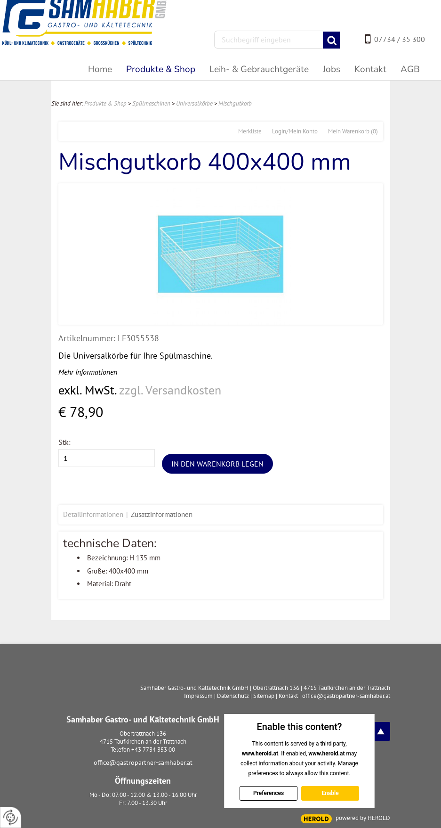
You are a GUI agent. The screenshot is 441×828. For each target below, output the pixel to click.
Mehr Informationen (87, 372)
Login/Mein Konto (295, 131)
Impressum (198, 696)
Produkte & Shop (105, 103)
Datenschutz (233, 696)
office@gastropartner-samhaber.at (143, 762)
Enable (329, 793)
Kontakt (288, 696)
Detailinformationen (93, 514)
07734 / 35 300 (399, 39)
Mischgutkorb (235, 103)
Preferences (268, 793)
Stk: (64, 442)
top (380, 731)
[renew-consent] (10, 817)
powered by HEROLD (363, 818)
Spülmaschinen (151, 103)
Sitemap (263, 696)
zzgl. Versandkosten (170, 390)
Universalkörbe (194, 103)
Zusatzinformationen (161, 514)
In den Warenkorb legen (217, 463)
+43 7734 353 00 (153, 750)
